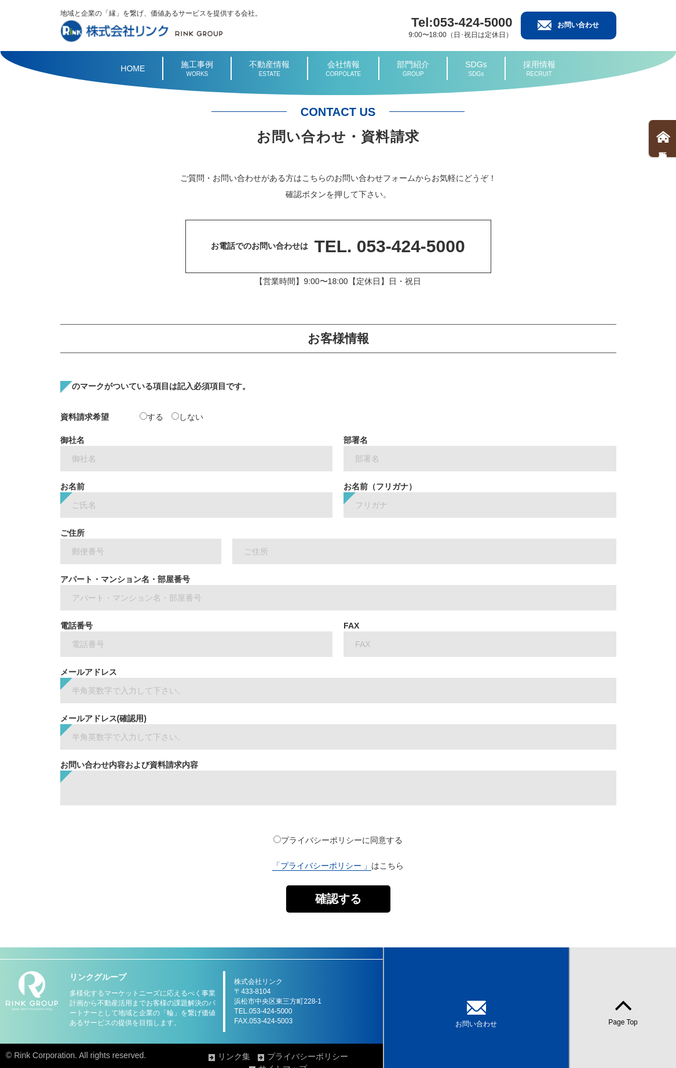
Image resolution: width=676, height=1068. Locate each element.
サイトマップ (475, 1056)
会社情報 (343, 69)
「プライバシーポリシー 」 (322, 865)
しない (187, 417)
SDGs (476, 69)
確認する (338, 898)
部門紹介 (413, 69)
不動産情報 (269, 69)
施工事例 (197, 69)
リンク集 (319, 1056)
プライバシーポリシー (393, 1056)
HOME (132, 68)
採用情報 (539, 69)
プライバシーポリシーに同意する (338, 840)
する (151, 417)
